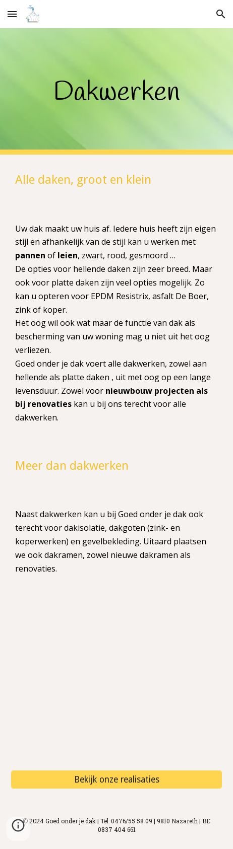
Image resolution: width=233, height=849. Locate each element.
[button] (12, 14)
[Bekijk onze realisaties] (116, 779)
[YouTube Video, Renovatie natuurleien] (116, 675)
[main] (116, 91)
